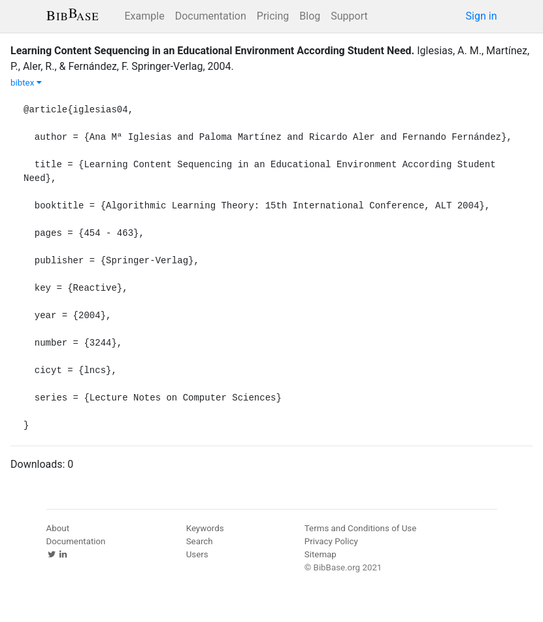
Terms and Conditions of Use (360, 528)
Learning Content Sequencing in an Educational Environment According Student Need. (212, 50)
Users (197, 554)
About (58, 528)
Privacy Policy (331, 541)
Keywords (205, 528)
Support (349, 16)
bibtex (26, 83)
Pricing (273, 16)
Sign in (481, 16)
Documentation (210, 16)
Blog (309, 16)
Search (199, 541)
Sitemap (320, 554)
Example (145, 16)
